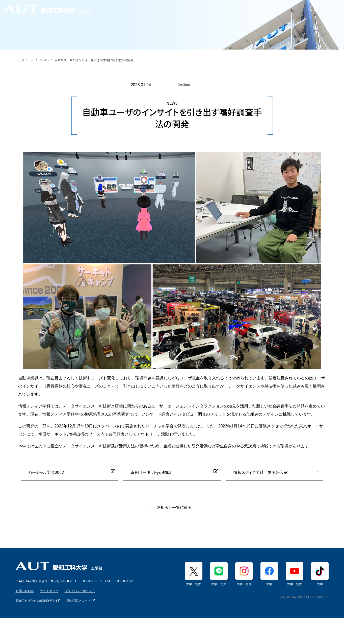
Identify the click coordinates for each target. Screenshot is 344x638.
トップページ (25, 60)
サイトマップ (49, 591)
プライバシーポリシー (80, 591)
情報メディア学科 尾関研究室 (260, 472)
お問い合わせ (25, 591)
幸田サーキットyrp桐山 (151, 472)
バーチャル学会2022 (46, 472)
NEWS (44, 60)
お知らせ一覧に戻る (174, 507)
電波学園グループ (78, 601)
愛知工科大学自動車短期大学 (35, 601)
